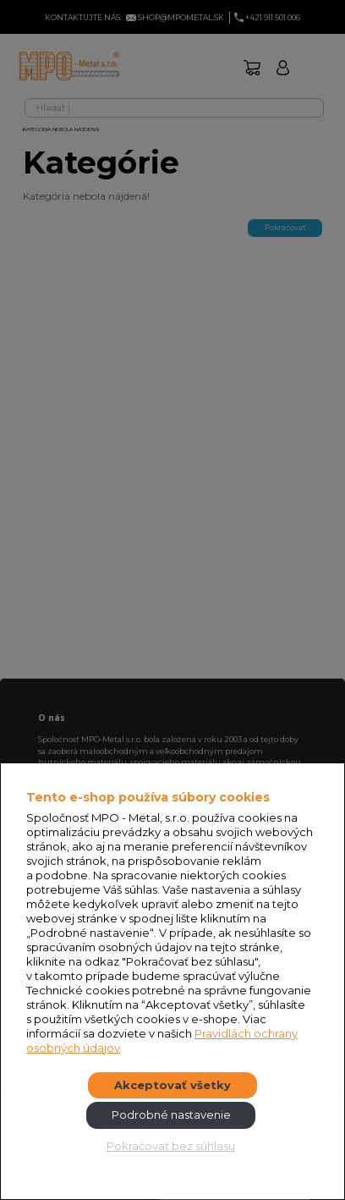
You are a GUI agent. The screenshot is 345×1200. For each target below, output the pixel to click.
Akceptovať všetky (172, 1085)
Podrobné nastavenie (171, 1114)
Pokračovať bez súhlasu (171, 1146)
